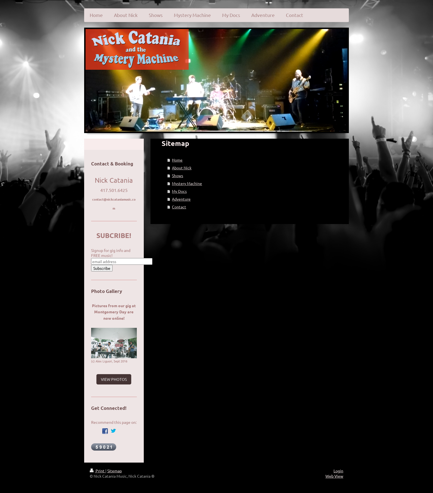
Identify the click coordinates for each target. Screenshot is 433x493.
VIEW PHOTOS (114, 379)
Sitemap (114, 470)
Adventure (181, 198)
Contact (179, 206)
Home (177, 159)
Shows (177, 175)
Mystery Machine (187, 183)
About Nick (181, 167)
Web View (334, 475)
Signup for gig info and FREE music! (110, 253)
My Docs (179, 191)
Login (338, 470)
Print (97, 470)
